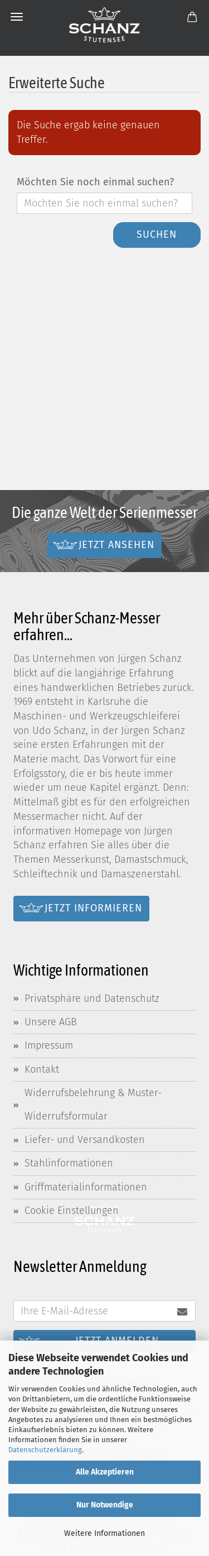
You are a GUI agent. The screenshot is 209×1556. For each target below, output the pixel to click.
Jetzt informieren (93, 908)
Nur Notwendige (104, 1505)
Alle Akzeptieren (105, 1472)
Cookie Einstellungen (72, 1210)
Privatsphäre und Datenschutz (92, 998)
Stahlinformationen (69, 1163)
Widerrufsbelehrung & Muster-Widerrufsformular (93, 1104)
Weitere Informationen (104, 1533)
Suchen (157, 234)
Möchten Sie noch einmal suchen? (95, 182)
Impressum (49, 1045)
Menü (17, 16)
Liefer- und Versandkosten (85, 1140)
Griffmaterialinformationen (86, 1187)
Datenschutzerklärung (45, 1449)
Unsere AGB (51, 1022)
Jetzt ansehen (116, 545)
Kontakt (42, 1069)
